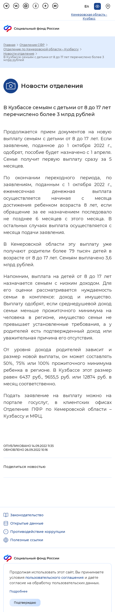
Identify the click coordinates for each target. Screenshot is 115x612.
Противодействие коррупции (37, 531)
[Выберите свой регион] (109, 6)
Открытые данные (26, 523)
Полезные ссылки (26, 540)
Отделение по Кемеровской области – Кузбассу (41, 49)
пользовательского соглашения (54, 577)
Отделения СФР (32, 44)
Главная (9, 44)
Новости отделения (18, 53)
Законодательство (26, 515)
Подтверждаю (25, 602)
